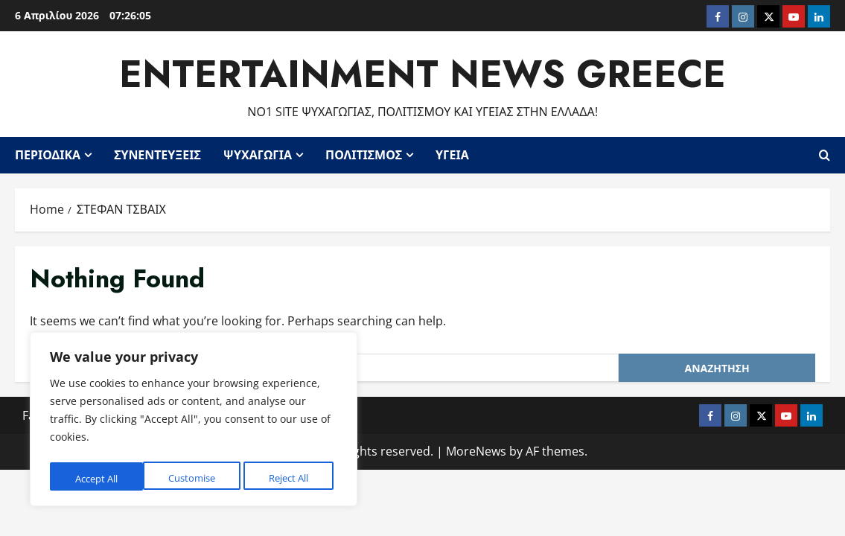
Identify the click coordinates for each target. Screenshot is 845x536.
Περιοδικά (47, 153)
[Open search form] (824, 153)
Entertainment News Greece (422, 72)
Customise (97, 478)
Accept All (291, 478)
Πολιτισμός (363, 153)
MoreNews (476, 449)
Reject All (195, 478)
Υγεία (452, 153)
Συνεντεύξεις (157, 153)
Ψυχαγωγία (257, 153)
